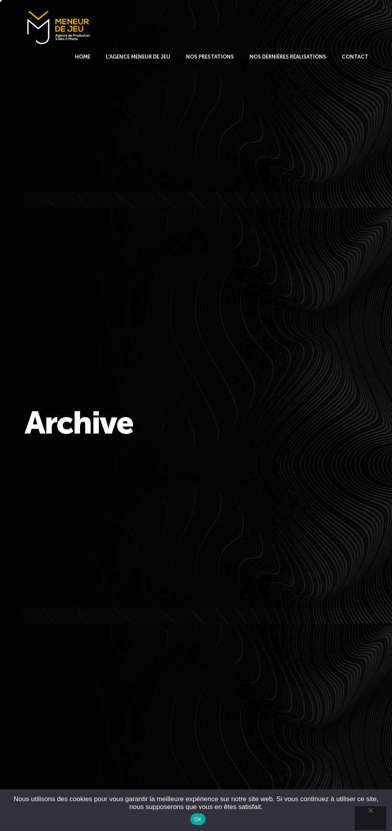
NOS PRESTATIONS (210, 57)
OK (198, 819)
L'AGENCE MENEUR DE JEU (138, 57)
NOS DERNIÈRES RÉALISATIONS (288, 57)
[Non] (370, 818)
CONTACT (355, 57)
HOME (82, 57)
